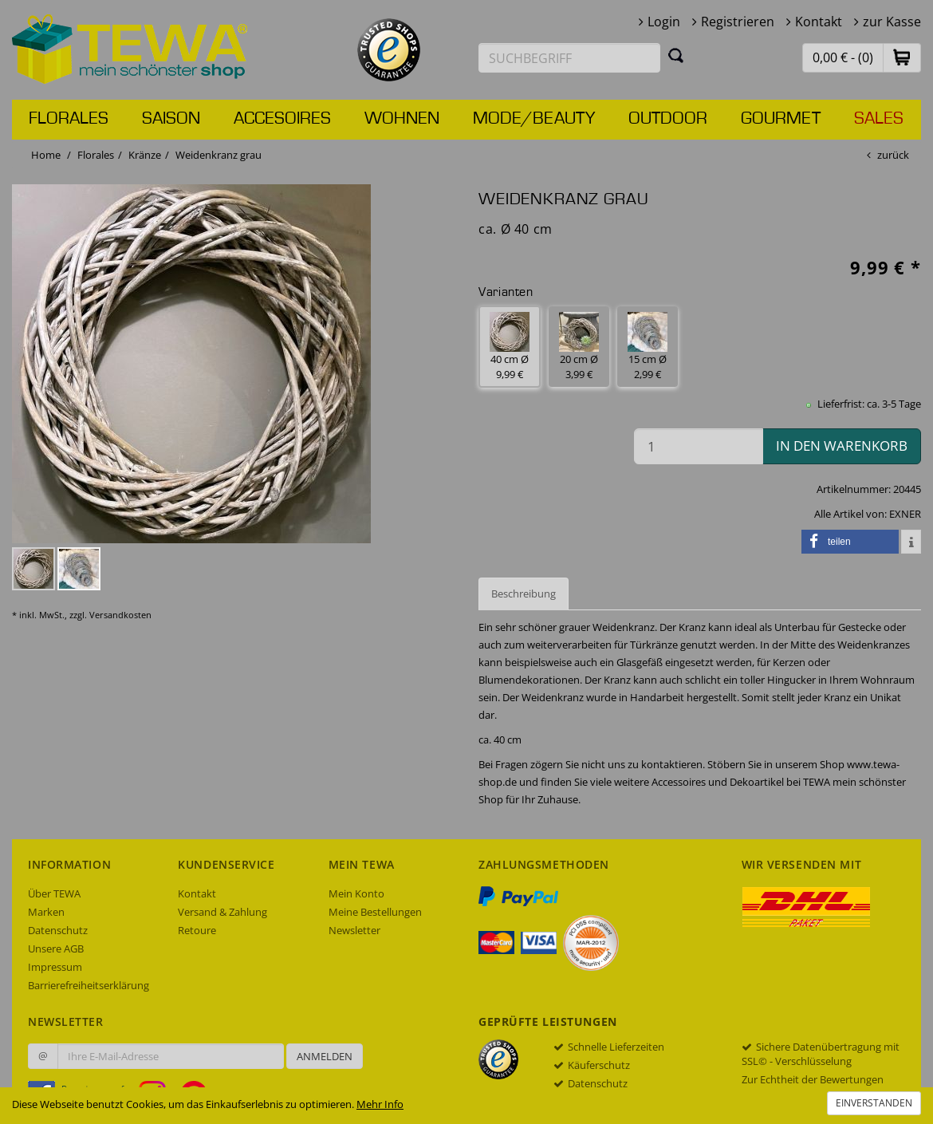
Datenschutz (58, 930)
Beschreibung (523, 593)
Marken (46, 912)
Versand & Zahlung (222, 912)
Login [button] (664, 21)
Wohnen (401, 119)
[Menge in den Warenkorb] (698, 446)
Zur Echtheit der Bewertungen (813, 1079)
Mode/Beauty (534, 119)
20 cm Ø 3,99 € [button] (579, 346)
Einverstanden (874, 1103)
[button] (902, 57)
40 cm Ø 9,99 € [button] (509, 346)
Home (46, 155)
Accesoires (282, 119)
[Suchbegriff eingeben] (569, 58)
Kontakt (818, 21)
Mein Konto (356, 893)
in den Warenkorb (841, 445)
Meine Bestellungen (375, 912)
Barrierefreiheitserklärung (88, 985)
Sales (878, 119)
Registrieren (737, 21)
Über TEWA (54, 893)
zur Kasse (892, 21)
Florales (68, 119)
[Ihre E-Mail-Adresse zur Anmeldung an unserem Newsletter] (170, 1056)
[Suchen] (676, 55)
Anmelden (324, 1056)
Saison (171, 119)
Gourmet (781, 119)
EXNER (905, 514)
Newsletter (354, 930)
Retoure (197, 930)
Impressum (55, 967)
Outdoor (667, 119)
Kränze (144, 155)
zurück (893, 155)
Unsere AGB (56, 948)
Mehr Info (380, 1104)
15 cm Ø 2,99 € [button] (647, 346)
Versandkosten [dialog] (120, 615)
